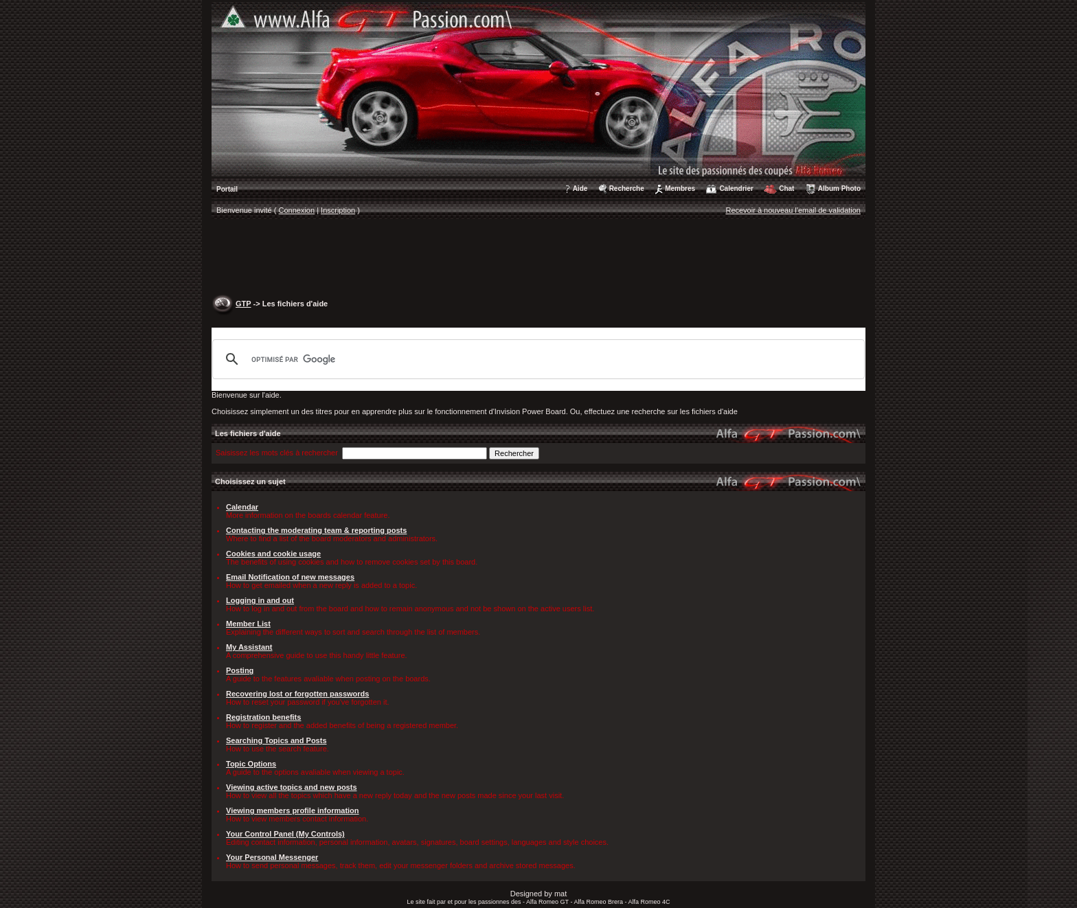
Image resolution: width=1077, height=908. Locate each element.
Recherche (626, 188)
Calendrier (736, 188)
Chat (786, 188)
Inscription (338, 210)
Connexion (297, 210)
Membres (680, 188)
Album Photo (839, 188)
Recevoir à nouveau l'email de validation (793, 210)
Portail (227, 189)
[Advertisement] (538, 258)
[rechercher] (536, 359)
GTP (243, 303)
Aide (580, 188)
